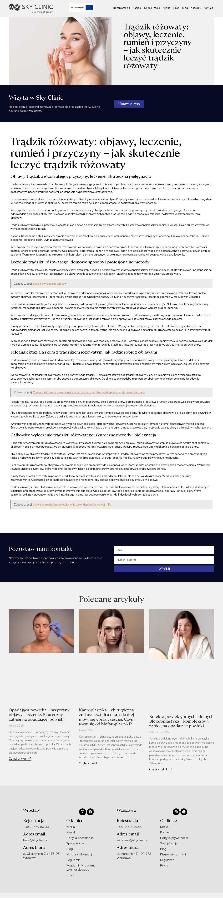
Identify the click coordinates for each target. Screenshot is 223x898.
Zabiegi (137, 7)
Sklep (176, 7)
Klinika (166, 7)
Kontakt (208, 7)
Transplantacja (121, 7)
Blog (185, 7)
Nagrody (196, 7)
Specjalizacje (152, 7)
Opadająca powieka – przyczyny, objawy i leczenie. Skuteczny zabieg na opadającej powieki (40, 715)
